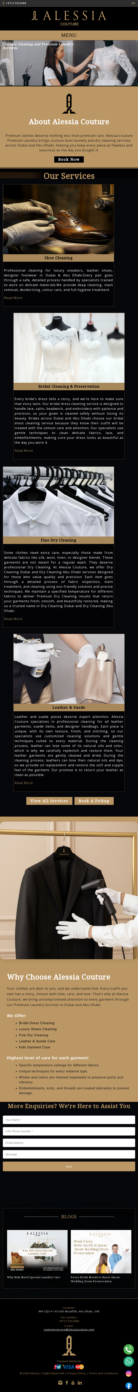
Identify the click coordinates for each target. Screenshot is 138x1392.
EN (133, 3)
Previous (120, 1224)
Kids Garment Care (34, 1047)
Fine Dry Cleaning (33, 1035)
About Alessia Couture (69, 122)
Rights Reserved (53, 1373)
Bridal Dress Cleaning (37, 1023)
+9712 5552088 (16, 3)
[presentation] (33, 1182)
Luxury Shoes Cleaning (38, 1029)
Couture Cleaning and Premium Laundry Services (38, 46)
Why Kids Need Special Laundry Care (33, 1277)
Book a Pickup (94, 801)
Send (69, 1166)
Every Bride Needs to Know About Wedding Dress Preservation (95, 1279)
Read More (13, 298)
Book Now (69, 159)
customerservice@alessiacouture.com (69, 1329)
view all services (49, 801)
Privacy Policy (76, 1373)
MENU (69, 35)
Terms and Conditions (103, 1373)
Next (128, 1224)
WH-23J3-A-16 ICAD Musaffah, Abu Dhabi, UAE (69, 1309)
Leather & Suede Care (37, 1041)
